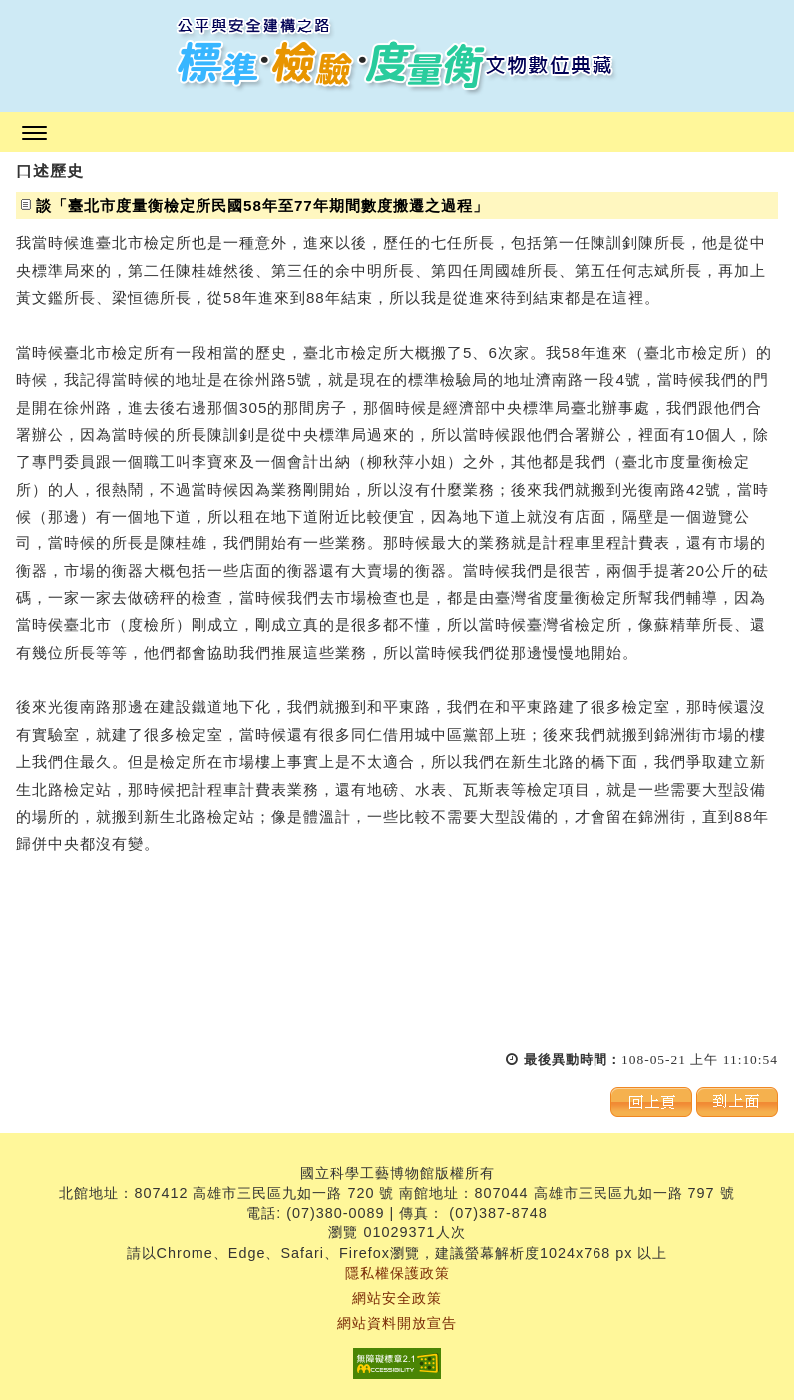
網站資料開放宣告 (397, 1323)
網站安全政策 (397, 1298)
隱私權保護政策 (397, 1273)
